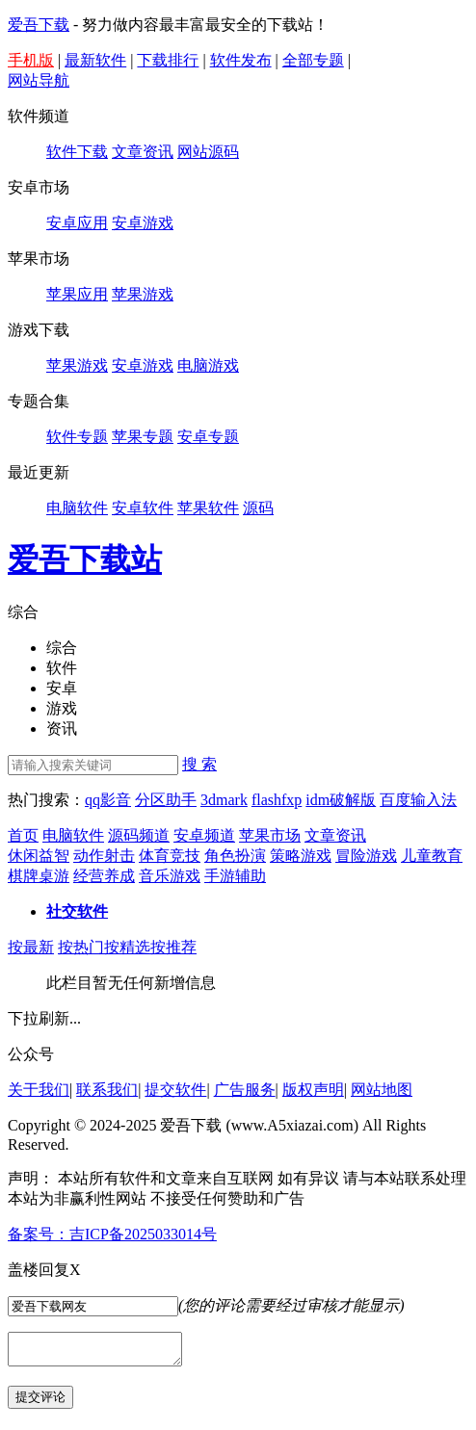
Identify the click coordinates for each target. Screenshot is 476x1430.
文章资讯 (142, 151)
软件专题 (77, 437)
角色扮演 (235, 855)
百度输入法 (418, 800)
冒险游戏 (366, 855)
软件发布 (241, 60)
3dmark (224, 800)
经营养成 (104, 876)
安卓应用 (77, 223)
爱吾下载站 (85, 559)
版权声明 (313, 1089)
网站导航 (38, 80)
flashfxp (276, 800)
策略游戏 (300, 855)
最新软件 (95, 60)
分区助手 (166, 800)
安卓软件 (142, 508)
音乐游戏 (169, 876)
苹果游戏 (142, 294)
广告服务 (245, 1089)
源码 (258, 508)
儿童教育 (432, 855)
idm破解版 (340, 800)
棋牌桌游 (38, 876)
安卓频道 (204, 835)
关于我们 (38, 1089)
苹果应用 (77, 294)
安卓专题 (208, 437)
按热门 (81, 947)
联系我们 (107, 1089)
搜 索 (199, 764)
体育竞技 (169, 855)
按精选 (127, 947)
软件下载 (77, 151)
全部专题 (313, 60)
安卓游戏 (142, 223)
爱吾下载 (38, 24)
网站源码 (208, 151)
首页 (23, 835)
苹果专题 (142, 437)
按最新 (31, 947)
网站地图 (381, 1089)
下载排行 (167, 60)
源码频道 (139, 835)
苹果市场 (270, 835)
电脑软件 (77, 508)
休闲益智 (38, 855)
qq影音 (108, 800)
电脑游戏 (208, 365)
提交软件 (175, 1089)
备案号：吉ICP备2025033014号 (112, 1234)
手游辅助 (235, 876)
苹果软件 (208, 508)
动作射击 (104, 855)
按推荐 (173, 947)
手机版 (31, 60)
